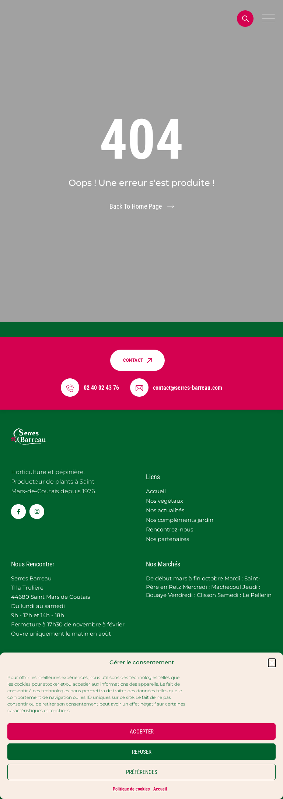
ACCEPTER (142, 731)
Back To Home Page (135, 206)
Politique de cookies (131, 789)
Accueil (160, 789)
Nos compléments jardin (179, 519)
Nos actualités (165, 510)
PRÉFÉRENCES (141, 772)
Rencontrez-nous (169, 529)
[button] (272, 662)
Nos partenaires (167, 538)
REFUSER (141, 752)
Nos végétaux (164, 500)
